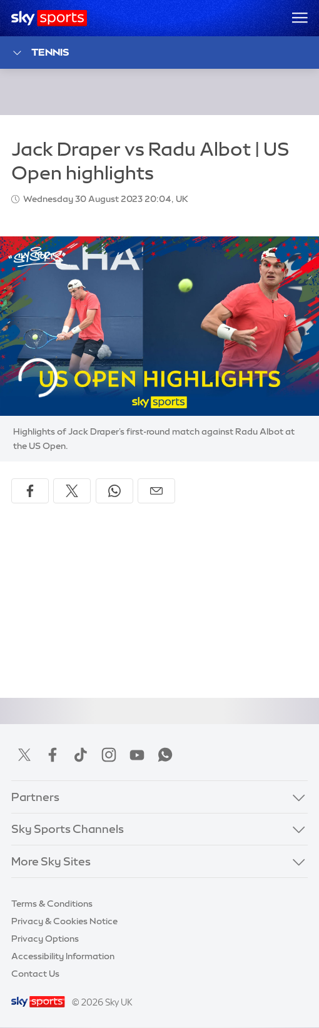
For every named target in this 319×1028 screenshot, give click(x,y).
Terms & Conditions (52, 903)
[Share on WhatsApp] (114, 490)
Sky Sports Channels (67, 829)
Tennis (40, 53)
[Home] (49, 18)
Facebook (52, 754)
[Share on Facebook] (30, 490)
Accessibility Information (62, 956)
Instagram (108, 754)
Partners (35, 797)
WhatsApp (165, 754)
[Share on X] (72, 490)
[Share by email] (156, 490)
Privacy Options (45, 938)
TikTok (80, 754)
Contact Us (35, 973)
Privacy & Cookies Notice (64, 921)
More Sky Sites (51, 861)
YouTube (136, 754)
